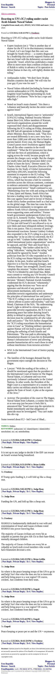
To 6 (28, 643)
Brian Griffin (39, 464)
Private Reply (19, 442)
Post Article (50, 7)
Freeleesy (37, 440)
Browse (4, 7)
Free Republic (7, 5)
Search (12, 7)
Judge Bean (38, 489)
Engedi (36, 589)
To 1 (28, 467)
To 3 (28, 513)
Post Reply (7, 442)
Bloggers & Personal (50, 3)
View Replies (32, 442)
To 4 (28, 591)
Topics (40, 7)
